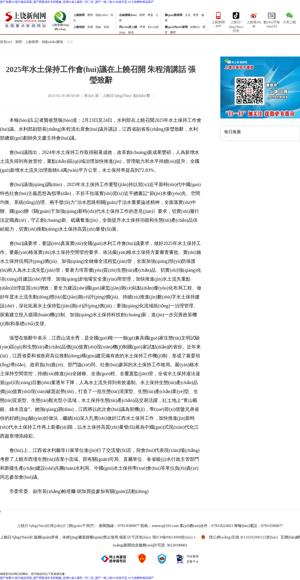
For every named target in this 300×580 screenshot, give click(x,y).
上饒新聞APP (218, 19)
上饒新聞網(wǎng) (25, 19)
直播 (90, 27)
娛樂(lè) (195, 27)
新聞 (142, 15)
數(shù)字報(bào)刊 (271, 19)
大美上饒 (289, 17)
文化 (188, 15)
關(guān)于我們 (81, 526)
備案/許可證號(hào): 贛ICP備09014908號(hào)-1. (158, 537)
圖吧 (173, 32)
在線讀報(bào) (128, 15)
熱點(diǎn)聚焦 (52, 42)
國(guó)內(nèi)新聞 (176, 27)
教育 (196, 15)
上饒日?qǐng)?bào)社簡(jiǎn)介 (41, 526)
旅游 (131, 32)
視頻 (106, 27)
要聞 (90, 15)
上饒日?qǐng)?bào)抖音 (236, 20)
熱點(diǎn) (101, 15)
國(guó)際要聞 (173, 15)
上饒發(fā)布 (254, 19)
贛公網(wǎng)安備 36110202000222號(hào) (239, 537)
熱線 (98, 27)
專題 (150, 15)
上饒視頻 (79, 27)
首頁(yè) (6, 42)
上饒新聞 (79, 15)
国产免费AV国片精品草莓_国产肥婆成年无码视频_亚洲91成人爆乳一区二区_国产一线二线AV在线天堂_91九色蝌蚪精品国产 (77, 2)
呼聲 (142, 27)
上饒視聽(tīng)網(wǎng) (60, 25)
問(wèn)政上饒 (128, 27)
